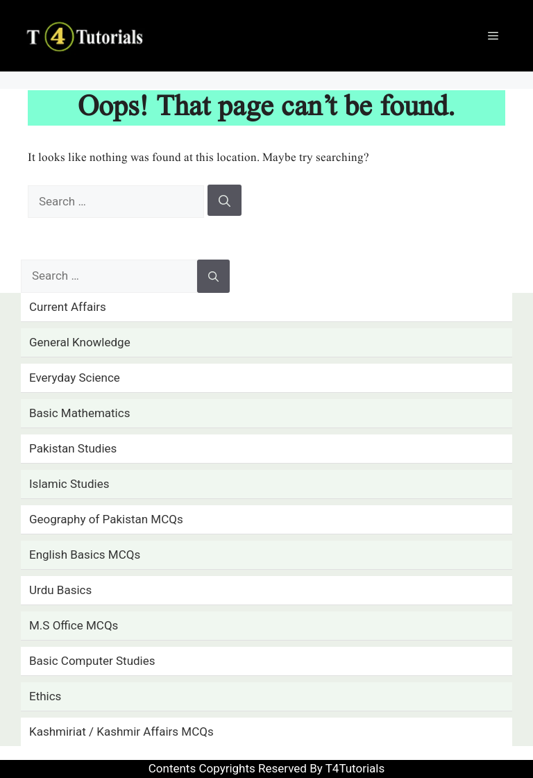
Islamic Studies (69, 484)
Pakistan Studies (73, 448)
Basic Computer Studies (92, 661)
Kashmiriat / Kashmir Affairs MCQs (121, 731)
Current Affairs (67, 307)
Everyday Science (74, 377)
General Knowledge (79, 342)
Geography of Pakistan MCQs (106, 519)
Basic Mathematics (79, 413)
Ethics (45, 696)
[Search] (225, 201)
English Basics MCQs (84, 554)
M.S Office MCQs (73, 625)
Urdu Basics (60, 590)
